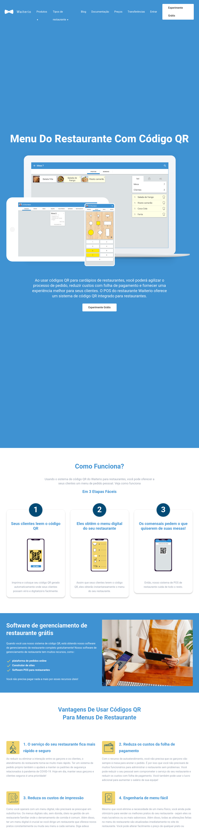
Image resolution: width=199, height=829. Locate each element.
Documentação (100, 11)
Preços (118, 11)
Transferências (136, 11)
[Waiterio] (9, 11)
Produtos (41, 13)
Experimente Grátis (175, 11)
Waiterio (24, 12)
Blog (83, 11)
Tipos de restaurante (61, 13)
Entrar (153, 11)
